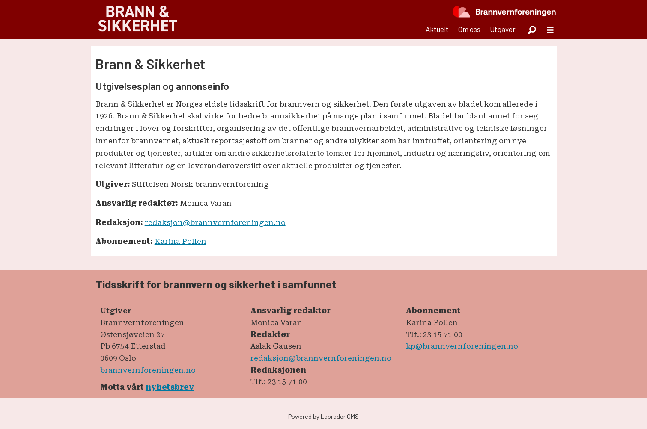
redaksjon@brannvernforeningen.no (215, 222)
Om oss (469, 29)
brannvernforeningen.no (148, 370)
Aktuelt (437, 29)
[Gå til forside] (137, 19)
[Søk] (532, 29)
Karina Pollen (180, 241)
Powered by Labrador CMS (323, 416)
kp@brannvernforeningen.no (462, 346)
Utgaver (503, 29)
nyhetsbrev (170, 387)
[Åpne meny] (550, 29)
